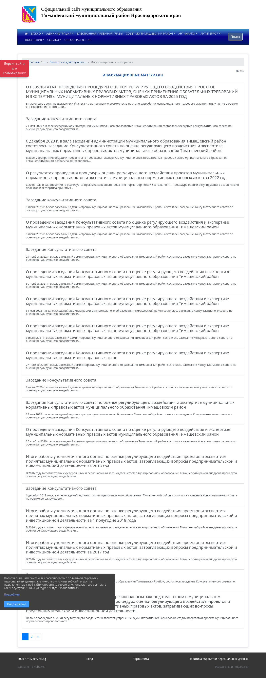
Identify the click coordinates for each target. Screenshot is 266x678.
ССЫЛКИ (53, 40)
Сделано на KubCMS (31, 667)
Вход (89, 659)
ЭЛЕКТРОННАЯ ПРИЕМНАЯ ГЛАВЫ (100, 33)
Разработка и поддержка (231, 667)
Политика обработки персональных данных (218, 659)
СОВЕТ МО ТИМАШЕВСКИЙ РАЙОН (149, 33)
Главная (32, 62)
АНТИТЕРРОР (209, 33)
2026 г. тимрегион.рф (32, 659)
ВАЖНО (36, 33)
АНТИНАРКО (186, 33)
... (44, 62)
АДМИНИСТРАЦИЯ (58, 33)
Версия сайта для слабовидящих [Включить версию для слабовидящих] (14, 68)
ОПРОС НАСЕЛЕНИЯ (77, 40)
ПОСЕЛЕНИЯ (33, 40)
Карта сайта (141, 659)
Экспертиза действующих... (68, 62)
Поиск (235, 37)
